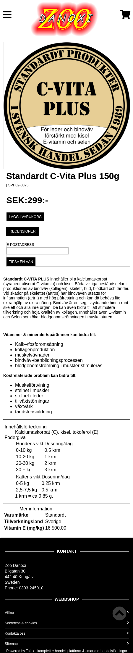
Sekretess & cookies (67, 623)
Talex (30, 651)
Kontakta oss (67, 633)
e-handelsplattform (66, 651)
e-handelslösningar (112, 651)
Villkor (67, 613)
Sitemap (67, 644)
